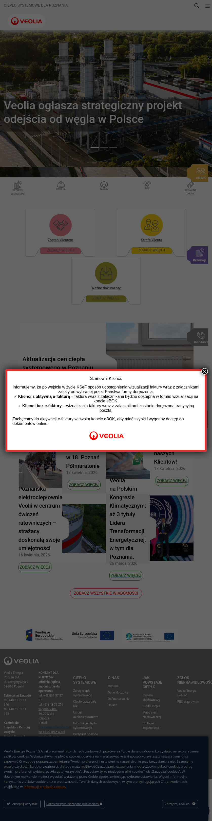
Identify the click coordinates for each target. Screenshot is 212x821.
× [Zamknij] (204, 371)
